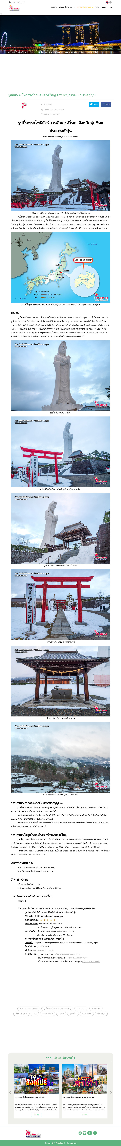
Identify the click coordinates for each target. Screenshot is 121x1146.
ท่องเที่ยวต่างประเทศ (26, 52)
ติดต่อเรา (105, 7)
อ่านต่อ (36, 1115)
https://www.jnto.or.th (91, 962)
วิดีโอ (97, 7)
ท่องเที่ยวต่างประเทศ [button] (85, 7)
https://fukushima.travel (77, 958)
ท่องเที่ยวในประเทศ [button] (66, 7)
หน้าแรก (54, 7)
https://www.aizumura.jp (43, 950)
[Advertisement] (60, 72)
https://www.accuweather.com (67, 954)
